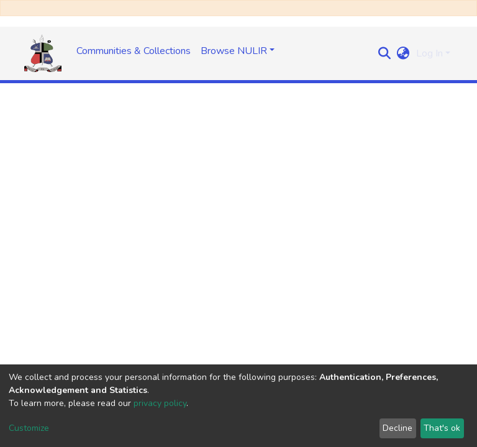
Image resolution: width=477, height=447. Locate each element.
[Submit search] (384, 53)
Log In (429, 53)
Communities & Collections (133, 51)
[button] (403, 53)
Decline (397, 428)
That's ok (442, 428)
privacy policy (160, 403)
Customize (29, 428)
